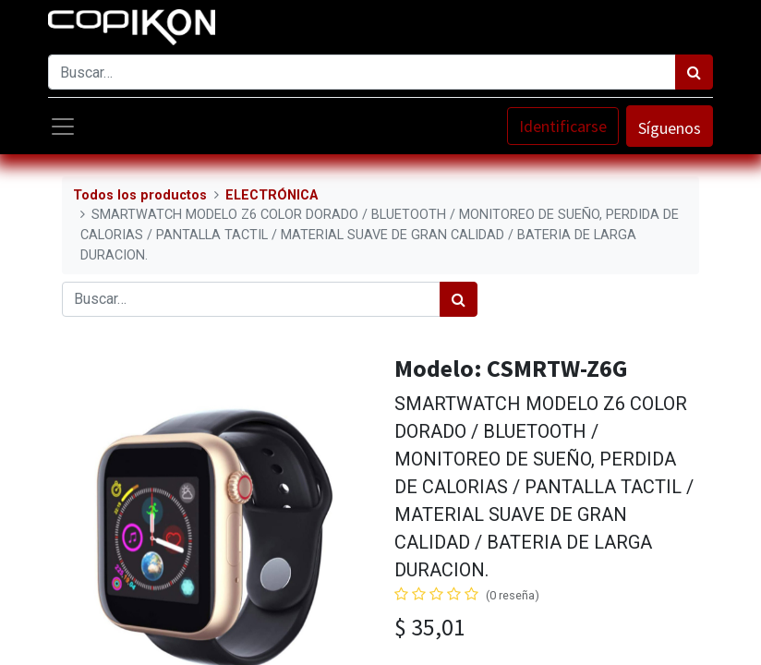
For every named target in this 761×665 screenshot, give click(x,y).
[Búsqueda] (694, 72)
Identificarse (563, 126)
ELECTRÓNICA (271, 195)
